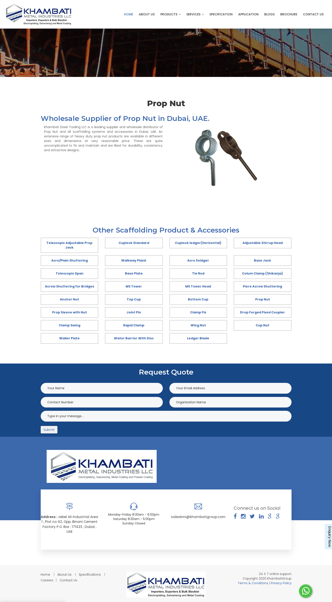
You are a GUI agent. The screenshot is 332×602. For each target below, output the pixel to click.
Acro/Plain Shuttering (69, 260)
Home (128, 14)
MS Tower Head (198, 286)
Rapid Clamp (133, 325)
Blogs (269, 14)
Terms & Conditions (253, 583)
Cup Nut (262, 325)
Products (170, 14)
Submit (49, 429)
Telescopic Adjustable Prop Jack (69, 245)
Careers (47, 580)
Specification (221, 14)
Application (248, 14)
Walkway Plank (133, 260)
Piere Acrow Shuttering (262, 286)
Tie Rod (198, 273)
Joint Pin (134, 312)
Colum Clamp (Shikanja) (262, 273)
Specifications (90, 574)
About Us (147, 14)
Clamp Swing (69, 325)
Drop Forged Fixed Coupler (262, 312)
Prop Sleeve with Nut (69, 312)
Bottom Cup (198, 299)
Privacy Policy (281, 583)
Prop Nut (262, 299)
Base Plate (134, 273)
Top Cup (134, 299)
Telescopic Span (69, 273)
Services (195, 14)
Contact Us (313, 14)
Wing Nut (198, 325)
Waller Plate (69, 338)
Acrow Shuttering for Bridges (69, 286)
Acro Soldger (198, 260)
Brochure (288, 14)
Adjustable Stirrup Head (262, 243)
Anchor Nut (69, 299)
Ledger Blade (198, 338)
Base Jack (262, 260)
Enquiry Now (329, 536)
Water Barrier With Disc (134, 338)
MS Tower (134, 286)
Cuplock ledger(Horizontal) (198, 243)
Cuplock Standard (134, 243)
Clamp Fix (198, 312)
